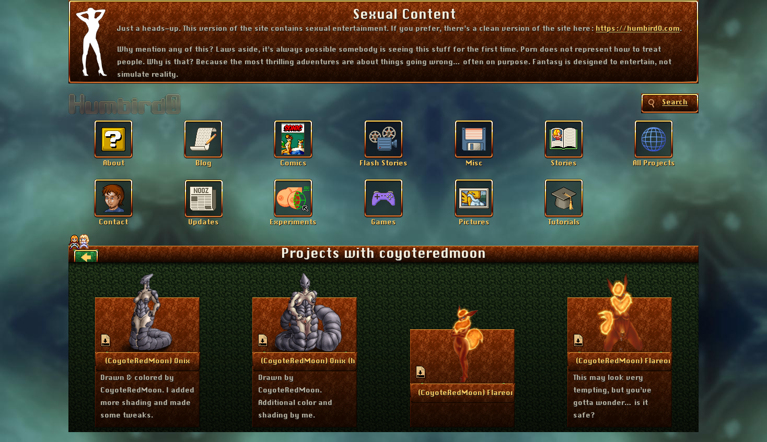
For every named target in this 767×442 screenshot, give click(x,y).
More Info (147, 360)
